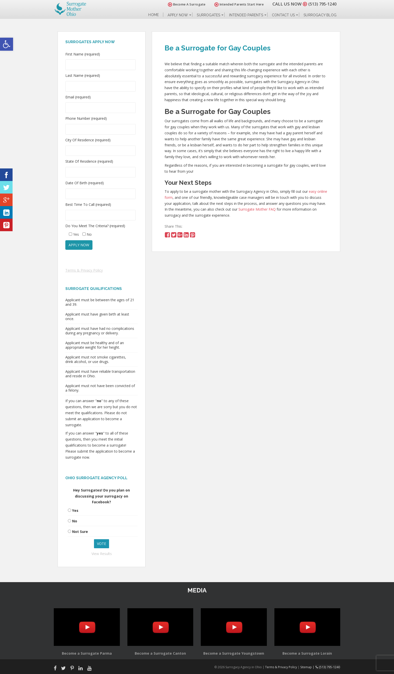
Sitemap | (308, 667)
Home (153, 15)
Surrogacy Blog (320, 15)
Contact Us (283, 15)
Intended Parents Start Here (236, 4)
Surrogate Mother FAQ (257, 209)
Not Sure (80, 531)
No (74, 521)
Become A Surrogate (184, 4)
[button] (6, 44)
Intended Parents (246, 15)
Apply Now (178, 15)
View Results (101, 553)
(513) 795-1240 (321, 4)
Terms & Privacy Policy (84, 270)
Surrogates (208, 15)
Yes (75, 510)
